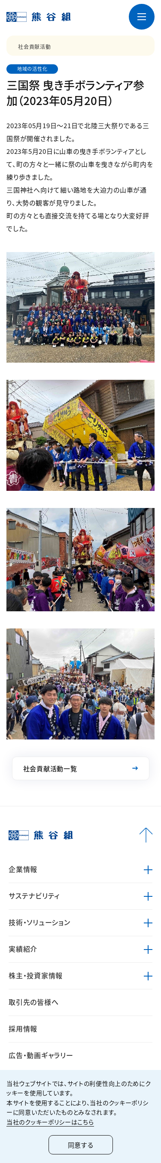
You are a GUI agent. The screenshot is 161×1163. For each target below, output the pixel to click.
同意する (81, 1144)
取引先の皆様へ (33, 1002)
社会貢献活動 (34, 46)
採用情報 (23, 1028)
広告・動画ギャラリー (41, 1055)
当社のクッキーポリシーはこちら (50, 1122)
